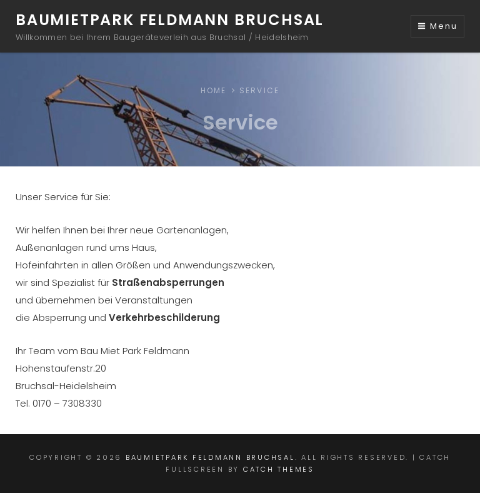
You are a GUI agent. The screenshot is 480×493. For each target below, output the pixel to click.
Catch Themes (278, 469)
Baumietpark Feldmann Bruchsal (170, 19)
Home (214, 90)
